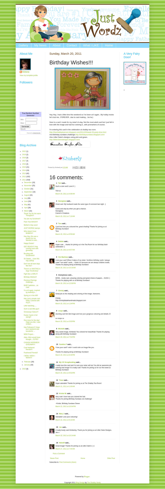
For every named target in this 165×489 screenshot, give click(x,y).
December (28, 182)
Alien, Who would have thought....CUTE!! (32, 338)
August (27, 195)
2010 (24, 369)
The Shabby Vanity (94, 482)
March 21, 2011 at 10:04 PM (65, 406)
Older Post (111, 458)
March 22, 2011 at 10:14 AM (65, 435)
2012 (24, 176)
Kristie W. (63, 393)
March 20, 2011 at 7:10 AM (65, 216)
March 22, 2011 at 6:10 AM (65, 420)
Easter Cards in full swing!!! (30, 316)
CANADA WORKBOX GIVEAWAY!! (31, 343)
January (27, 365)
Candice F (63, 344)
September (28, 192)
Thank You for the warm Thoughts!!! (32, 214)
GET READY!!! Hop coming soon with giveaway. (31, 248)
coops (60, 311)
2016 (24, 164)
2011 (24, 180)
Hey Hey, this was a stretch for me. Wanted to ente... (31, 238)
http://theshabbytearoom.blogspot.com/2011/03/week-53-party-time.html (77, 132)
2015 (24, 167)
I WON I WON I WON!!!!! (29, 357)
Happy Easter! (29, 243)
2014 (24, 170)
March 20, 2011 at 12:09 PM (65, 283)
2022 (24, 151)
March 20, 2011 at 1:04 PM (65, 303)
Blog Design (80, 482)
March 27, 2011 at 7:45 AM (65, 449)
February (27, 362)
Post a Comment (59, 454)
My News (40, 45)
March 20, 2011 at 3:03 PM (65, 321)
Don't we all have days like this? (32, 265)
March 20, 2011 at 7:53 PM (65, 337)
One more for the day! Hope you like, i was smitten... (32, 322)
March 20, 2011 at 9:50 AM (65, 234)
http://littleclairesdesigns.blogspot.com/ (64, 140)
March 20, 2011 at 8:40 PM (65, 355)
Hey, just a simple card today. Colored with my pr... (32, 300)
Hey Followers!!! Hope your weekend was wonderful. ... (32, 329)
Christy (61, 291)
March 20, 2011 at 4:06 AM (65, 194)
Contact (72, 45)
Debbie (61, 241)
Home (109, 45)
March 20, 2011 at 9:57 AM (65, 250)
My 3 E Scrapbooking (67, 362)
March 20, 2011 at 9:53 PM (65, 373)
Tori (60, 183)
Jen (60, 427)
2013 (24, 173)
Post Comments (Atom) (67, 462)
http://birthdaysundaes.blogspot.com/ (90, 135)
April (26, 208)
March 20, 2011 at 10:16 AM (65, 268)
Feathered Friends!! (31, 353)
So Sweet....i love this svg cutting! (31, 260)
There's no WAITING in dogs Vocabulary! (32, 270)
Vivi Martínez (63, 257)
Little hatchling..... (30, 306)
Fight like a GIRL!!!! (31, 274)
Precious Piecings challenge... (30, 281)
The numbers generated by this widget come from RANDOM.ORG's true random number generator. (30, 125)
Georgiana (62, 201)
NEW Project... (29, 334)
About (56, 45)
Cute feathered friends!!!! (29, 348)
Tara (59, 224)
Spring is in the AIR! (31, 295)
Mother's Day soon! (31, 225)
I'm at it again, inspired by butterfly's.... (32, 291)
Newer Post (54, 458)
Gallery (23, 45)
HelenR (62, 443)
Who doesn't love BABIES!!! (30, 232)
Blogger (87, 477)
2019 (24, 155)
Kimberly (25, 72)
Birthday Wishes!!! (30, 277)
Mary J (61, 414)
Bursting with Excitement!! (29, 254)
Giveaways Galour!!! (31, 312)
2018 (24, 158)
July (26, 198)
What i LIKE (91, 45)
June (26, 201)
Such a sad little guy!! (31, 309)
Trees (61, 380)
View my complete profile (29, 75)
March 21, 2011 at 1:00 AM (65, 386)
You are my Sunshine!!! (32, 219)
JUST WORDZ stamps (32, 228)
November (28, 186)
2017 (24, 161)
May (26, 205)
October (27, 189)
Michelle (61, 329)
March (26, 211)
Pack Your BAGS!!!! (31, 222)
